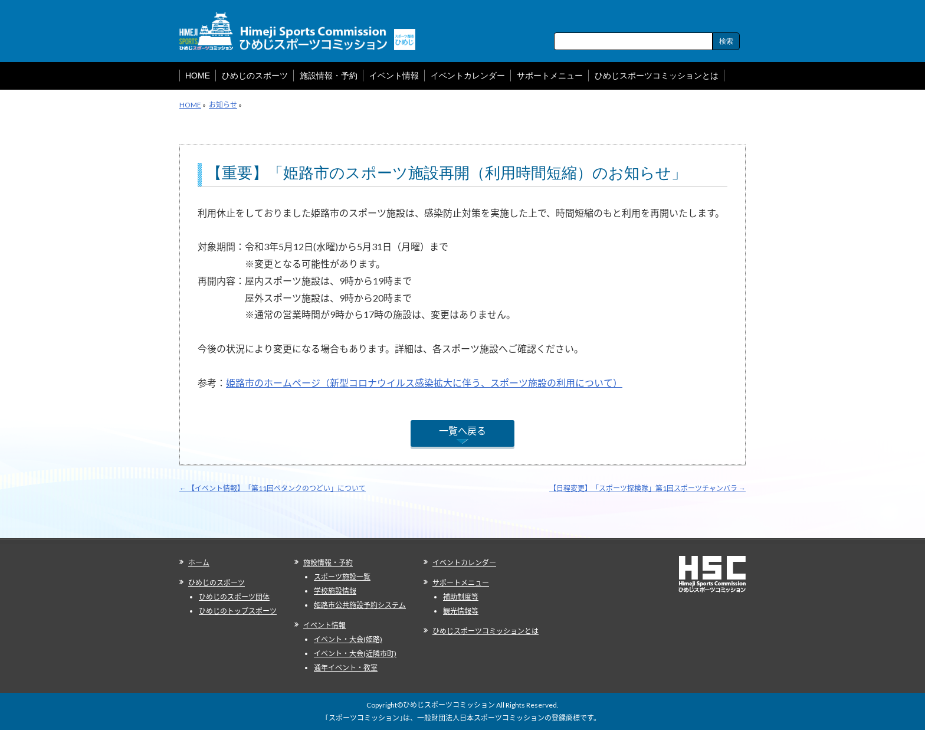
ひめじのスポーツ (216, 582)
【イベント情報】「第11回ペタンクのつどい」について (272, 488)
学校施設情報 (335, 591)
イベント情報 (324, 625)
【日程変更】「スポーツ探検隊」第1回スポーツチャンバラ (647, 488)
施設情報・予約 (328, 562)
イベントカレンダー (464, 562)
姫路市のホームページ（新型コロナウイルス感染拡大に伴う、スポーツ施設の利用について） (424, 382)
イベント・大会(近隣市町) (355, 653)
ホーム (198, 562)
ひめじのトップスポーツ (238, 611)
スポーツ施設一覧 (342, 576)
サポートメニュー (460, 582)
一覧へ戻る (462, 430)
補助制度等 (460, 596)
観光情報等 (460, 611)
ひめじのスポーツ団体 (234, 596)
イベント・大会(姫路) (348, 639)
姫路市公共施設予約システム (360, 605)
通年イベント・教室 (346, 667)
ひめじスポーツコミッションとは (485, 631)
